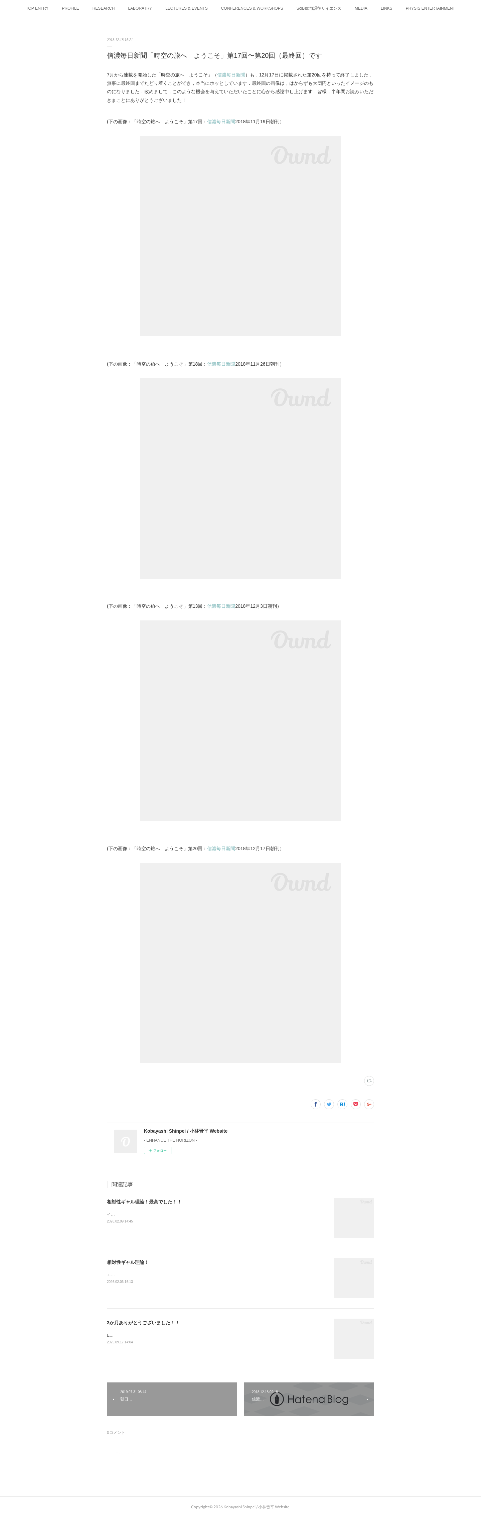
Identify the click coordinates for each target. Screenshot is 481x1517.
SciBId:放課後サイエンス (319, 8)
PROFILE (70, 8)
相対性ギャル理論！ (128, 1262)
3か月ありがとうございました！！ (143, 1322)
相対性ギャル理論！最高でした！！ (144, 1201)
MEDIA (361, 8)
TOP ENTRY (37, 8)
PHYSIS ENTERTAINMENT (430, 8)
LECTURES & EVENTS (186, 8)
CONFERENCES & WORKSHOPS (252, 8)
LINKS (386, 8)
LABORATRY (140, 8)
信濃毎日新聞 (231, 74)
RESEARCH (104, 8)
